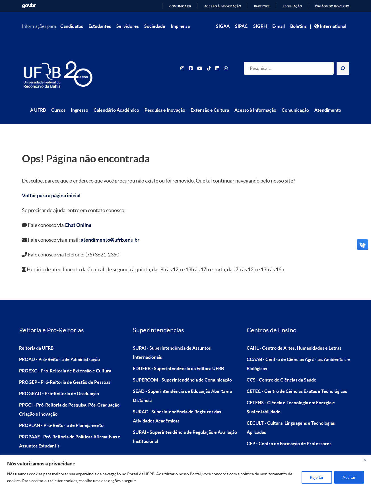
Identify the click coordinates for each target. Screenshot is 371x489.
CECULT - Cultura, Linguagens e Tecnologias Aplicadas (291, 415)
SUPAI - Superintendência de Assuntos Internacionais (172, 340)
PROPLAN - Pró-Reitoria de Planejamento (61, 412)
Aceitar (349, 477)
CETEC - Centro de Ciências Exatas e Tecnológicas (297, 378)
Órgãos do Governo (332, 6)
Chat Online (78, 213)
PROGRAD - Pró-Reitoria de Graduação (59, 380)
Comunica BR (180, 6)
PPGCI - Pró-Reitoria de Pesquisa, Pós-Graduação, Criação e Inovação (70, 396)
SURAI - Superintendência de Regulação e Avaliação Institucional (185, 424)
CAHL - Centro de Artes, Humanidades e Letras (294, 335)
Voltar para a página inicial (51, 183)
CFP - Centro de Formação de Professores (289, 430)
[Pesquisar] (343, 62)
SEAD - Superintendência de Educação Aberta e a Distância (182, 383)
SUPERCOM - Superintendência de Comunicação (182, 367)
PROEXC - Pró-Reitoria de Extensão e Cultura (65, 357)
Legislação (292, 6)
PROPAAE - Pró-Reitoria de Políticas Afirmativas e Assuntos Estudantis (69, 428)
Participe (262, 6)
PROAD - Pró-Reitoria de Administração (59, 346)
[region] (185, 472)
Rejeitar (317, 477)
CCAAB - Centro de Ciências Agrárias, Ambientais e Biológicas (298, 351)
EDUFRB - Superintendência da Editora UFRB (178, 355)
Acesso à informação (222, 6)
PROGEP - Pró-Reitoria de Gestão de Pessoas (64, 369)
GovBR (29, 6)
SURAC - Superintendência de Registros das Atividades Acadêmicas (177, 403)
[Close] (365, 460)
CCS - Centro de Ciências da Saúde (281, 367)
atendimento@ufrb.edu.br (110, 227)
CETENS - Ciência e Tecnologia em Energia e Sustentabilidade (291, 394)
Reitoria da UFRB (36, 335)
